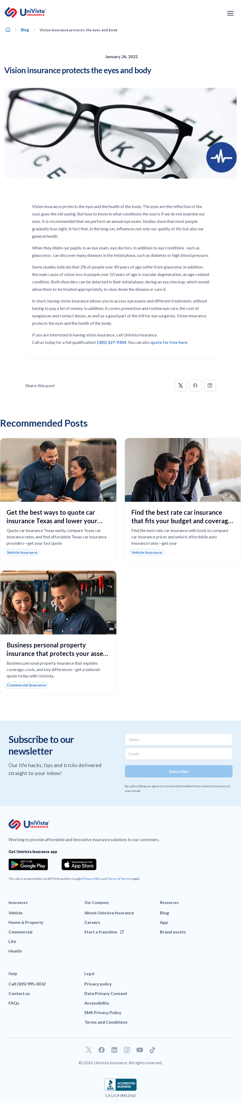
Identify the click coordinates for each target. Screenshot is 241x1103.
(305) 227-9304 (111, 342)
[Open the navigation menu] (230, 13)
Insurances (18, 902)
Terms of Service (120, 879)
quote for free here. (169, 342)
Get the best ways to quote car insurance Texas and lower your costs (52, 520)
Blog (25, 30)
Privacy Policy (92, 879)
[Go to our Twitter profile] (89, 1050)
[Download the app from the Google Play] (28, 864)
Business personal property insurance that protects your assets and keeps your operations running (58, 653)
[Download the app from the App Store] (79, 864)
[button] (181, 385)
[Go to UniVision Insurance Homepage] (25, 12)
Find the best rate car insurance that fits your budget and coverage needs (181, 520)
